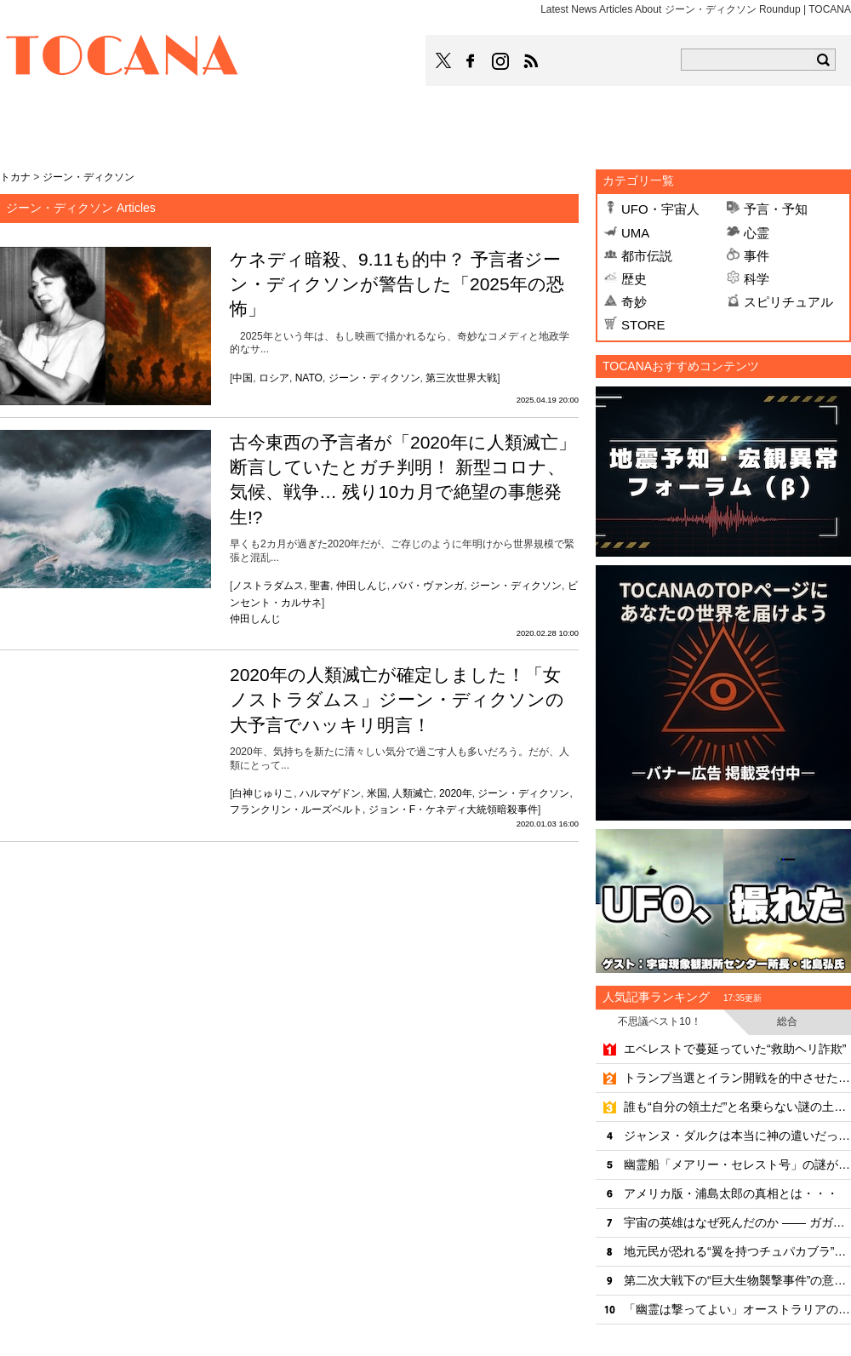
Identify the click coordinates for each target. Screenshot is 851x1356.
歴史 (634, 279)
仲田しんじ (361, 586)
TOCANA (122, 58)
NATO (309, 378)
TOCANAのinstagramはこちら (501, 61)
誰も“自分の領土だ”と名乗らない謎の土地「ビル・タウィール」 (737, 1106)
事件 (756, 256)
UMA (635, 233)
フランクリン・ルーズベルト (296, 809)
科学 (756, 279)
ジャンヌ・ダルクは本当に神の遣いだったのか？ (737, 1135)
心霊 (756, 233)
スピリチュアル (788, 302)
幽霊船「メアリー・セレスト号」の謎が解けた (737, 1164)
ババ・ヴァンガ (428, 586)
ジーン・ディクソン (374, 378)
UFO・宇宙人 (660, 209)
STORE (643, 325)
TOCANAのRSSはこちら (531, 61)
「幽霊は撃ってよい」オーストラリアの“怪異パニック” (737, 1309)
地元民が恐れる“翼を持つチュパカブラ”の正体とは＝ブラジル (737, 1251)
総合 (787, 1021)
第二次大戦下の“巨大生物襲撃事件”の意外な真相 (737, 1280)
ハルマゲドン (330, 793)
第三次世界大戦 (461, 378)
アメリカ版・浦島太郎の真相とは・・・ (731, 1193)
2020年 (455, 793)
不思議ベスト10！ (659, 1021)
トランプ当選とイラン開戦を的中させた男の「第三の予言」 (737, 1077)
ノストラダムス (268, 586)
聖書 (320, 586)
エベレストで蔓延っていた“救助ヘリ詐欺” (735, 1049)
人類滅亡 (412, 793)
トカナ (15, 177)
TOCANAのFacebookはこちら (470, 61)
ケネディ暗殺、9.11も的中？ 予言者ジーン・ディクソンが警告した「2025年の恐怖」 (397, 284)
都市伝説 (646, 256)
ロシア (274, 378)
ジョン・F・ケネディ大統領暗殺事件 (453, 809)
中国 (242, 378)
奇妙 (634, 302)
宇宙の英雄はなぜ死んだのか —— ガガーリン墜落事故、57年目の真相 (737, 1222)
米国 (377, 793)
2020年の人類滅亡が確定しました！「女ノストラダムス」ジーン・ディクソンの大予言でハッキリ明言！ (397, 700)
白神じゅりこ (263, 793)
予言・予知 (776, 209)
